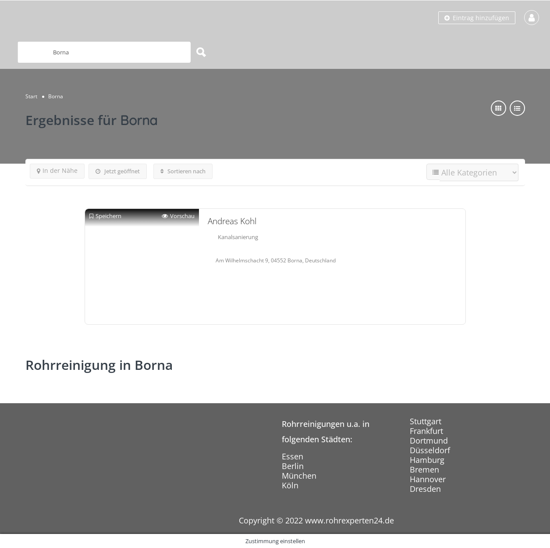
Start (31, 96)
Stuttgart (425, 421)
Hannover (428, 479)
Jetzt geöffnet (118, 171)
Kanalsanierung (238, 237)
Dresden (425, 489)
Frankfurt (426, 431)
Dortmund (429, 440)
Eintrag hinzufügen (476, 18)
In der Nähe (57, 170)
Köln (290, 485)
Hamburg (427, 460)
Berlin (293, 466)
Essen (292, 456)
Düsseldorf (430, 450)
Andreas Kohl (232, 221)
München (299, 475)
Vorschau (178, 216)
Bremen (424, 469)
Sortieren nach (183, 171)
